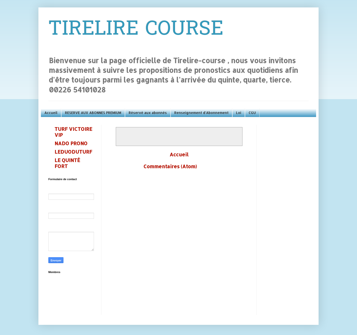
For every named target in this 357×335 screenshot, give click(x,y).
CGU (252, 113)
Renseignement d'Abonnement (201, 113)
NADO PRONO (71, 143)
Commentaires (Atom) (170, 166)
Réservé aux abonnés (148, 113)
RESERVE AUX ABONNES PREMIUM (93, 113)
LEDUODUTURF (73, 151)
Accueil (51, 113)
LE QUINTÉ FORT (67, 163)
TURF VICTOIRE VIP (73, 132)
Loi (238, 113)
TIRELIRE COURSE (135, 29)
